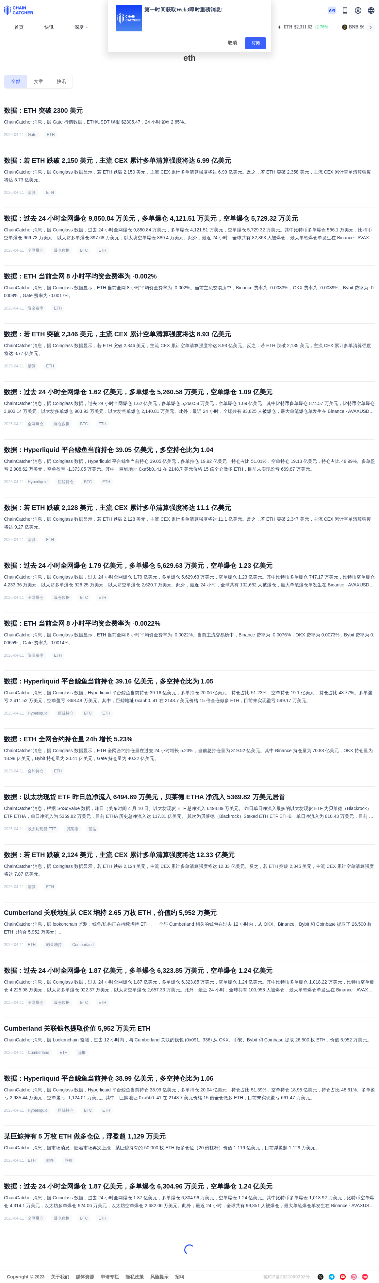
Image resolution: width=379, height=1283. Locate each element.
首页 (19, 27)
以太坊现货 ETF (42, 829)
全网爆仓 (35, 250)
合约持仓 (35, 771)
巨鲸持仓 (66, 482)
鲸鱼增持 (54, 944)
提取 (82, 1052)
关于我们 (60, 1276)
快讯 (49, 27)
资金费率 (35, 308)
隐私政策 (134, 1276)
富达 (92, 829)
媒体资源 (85, 1276)
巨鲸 (68, 1160)
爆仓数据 (62, 250)
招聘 (179, 1276)
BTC (84, 250)
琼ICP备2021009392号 (286, 1276)
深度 (81, 27)
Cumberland (82, 944)
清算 (32, 192)
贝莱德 (72, 829)
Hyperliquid (37, 482)
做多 (50, 1160)
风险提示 (159, 1276)
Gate (32, 134)
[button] (371, 10)
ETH (51, 134)
